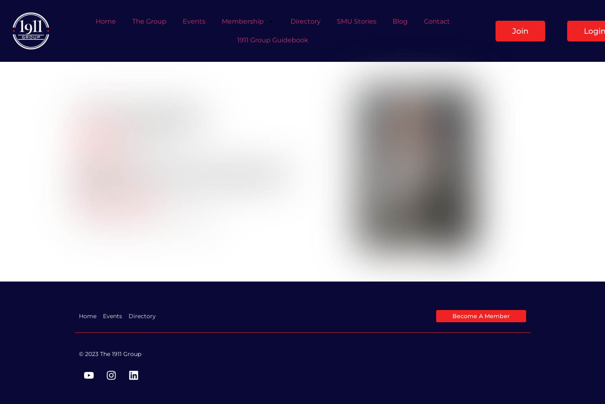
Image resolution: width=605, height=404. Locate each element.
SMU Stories (356, 21)
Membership (248, 21)
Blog (400, 21)
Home (106, 21)
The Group (149, 21)
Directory (305, 21)
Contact (437, 21)
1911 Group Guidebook (272, 40)
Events (194, 21)
